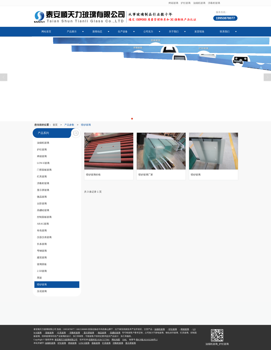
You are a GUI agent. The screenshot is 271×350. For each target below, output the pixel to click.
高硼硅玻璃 (115, 332)
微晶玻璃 (102, 332)
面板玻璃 (49, 332)
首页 (55, 124)
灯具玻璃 (61, 332)
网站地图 (116, 339)
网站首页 (46, 31)
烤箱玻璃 (173, 3)
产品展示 (72, 31)
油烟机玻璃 (199, 3)
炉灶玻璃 (185, 3)
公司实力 (148, 31)
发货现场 (199, 31)
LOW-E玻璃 (84, 343)
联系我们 (225, 31)
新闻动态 (97, 31)
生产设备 (123, 31)
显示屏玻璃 (89, 332)
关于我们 (174, 31)
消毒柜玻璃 (214, 3)
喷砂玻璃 (86, 124)
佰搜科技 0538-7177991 (98, 339)
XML (124, 339)
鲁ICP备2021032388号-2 (147, 339)
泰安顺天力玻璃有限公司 (66, 339)
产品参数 (69, 124)
